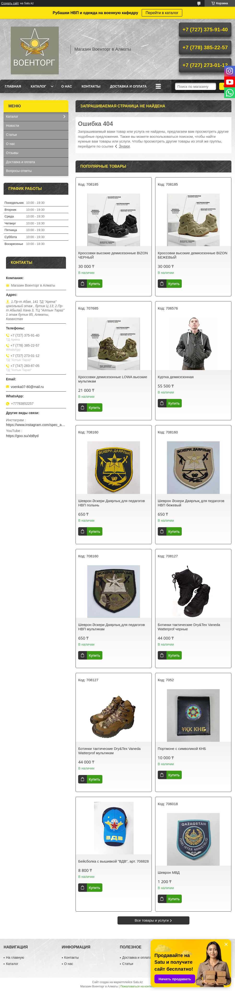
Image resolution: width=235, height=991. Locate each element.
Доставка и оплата (128, 86)
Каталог (38, 86)
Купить (94, 284)
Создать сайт (10, 3)
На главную (15, 957)
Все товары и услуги (152, 920)
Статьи (11, 135)
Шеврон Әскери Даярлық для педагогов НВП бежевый (191, 503)
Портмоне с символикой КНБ (182, 749)
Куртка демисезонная (176, 377)
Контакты (91, 86)
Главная (13, 86)
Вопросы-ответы (19, 171)
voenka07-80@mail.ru (27, 387)
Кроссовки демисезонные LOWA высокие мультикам (112, 379)
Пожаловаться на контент (137, 986)
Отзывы (12, 153)
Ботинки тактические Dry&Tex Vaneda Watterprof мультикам (109, 751)
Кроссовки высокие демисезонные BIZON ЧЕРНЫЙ (113, 255)
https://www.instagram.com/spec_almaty (36, 425)
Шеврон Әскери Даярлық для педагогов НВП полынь (111, 503)
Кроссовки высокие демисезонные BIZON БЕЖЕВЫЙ (192, 255)
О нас (66, 86)
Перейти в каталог (162, 13)
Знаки (124, 146)
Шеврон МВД (169, 872)
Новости (12, 125)
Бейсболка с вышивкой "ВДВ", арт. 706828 (113, 861)
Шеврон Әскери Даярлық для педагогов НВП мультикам (111, 627)
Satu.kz (138, 982)
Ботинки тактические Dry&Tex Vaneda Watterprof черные (189, 627)
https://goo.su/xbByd (22, 436)
